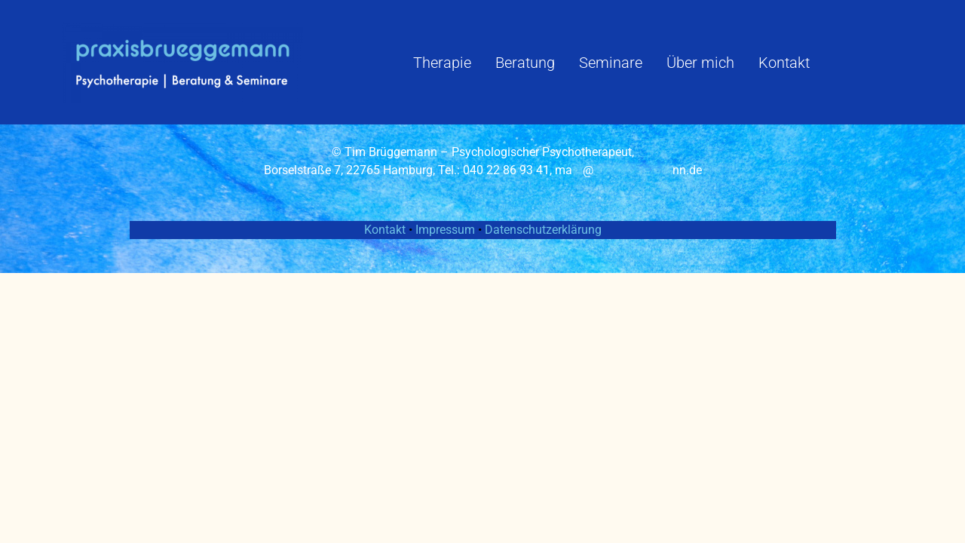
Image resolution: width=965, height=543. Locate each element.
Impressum (446, 229)
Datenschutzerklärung (543, 229)
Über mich (700, 63)
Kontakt (784, 63)
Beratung (525, 63)
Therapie (442, 63)
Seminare (610, 63)
